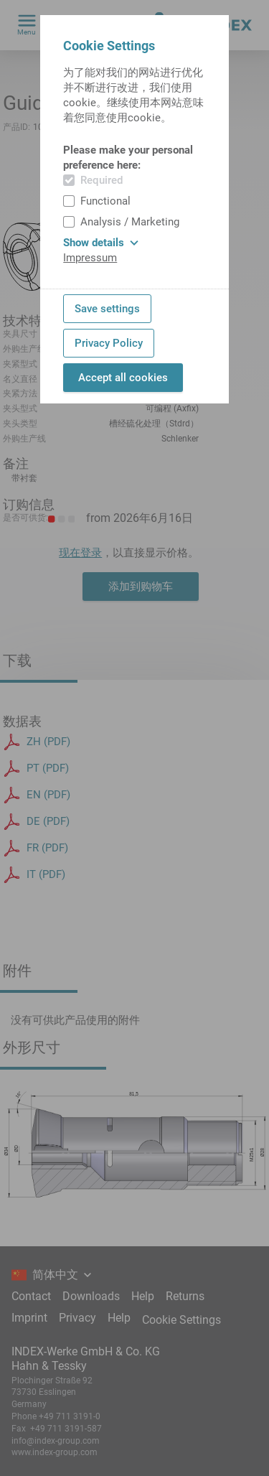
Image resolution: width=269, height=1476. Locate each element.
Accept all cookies (123, 377)
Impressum (90, 257)
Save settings (107, 308)
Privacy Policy (109, 343)
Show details (100, 242)
